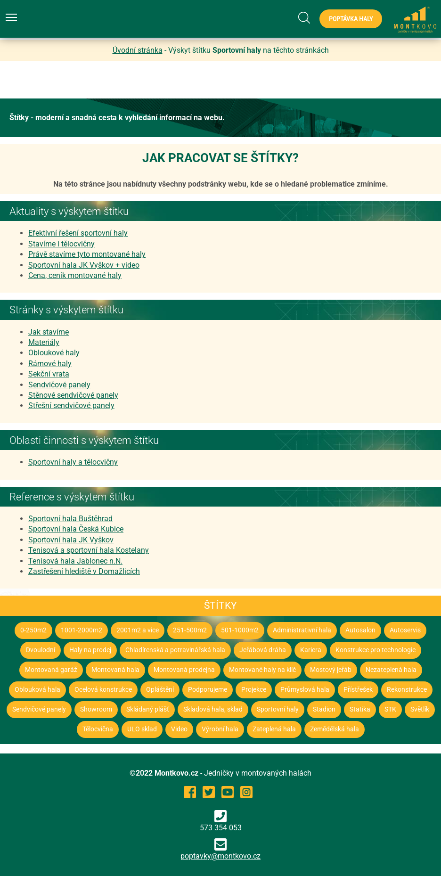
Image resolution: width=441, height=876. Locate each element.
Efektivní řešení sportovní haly (78, 233)
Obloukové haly (54, 352)
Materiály (43, 342)
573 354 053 (221, 821)
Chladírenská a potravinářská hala (175, 650)
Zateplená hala (274, 729)
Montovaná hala (115, 670)
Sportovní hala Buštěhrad (70, 518)
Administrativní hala (302, 630)
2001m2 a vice (137, 630)
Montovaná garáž (51, 670)
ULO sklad (142, 729)
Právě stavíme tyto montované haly (87, 254)
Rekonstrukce (407, 690)
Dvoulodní (40, 650)
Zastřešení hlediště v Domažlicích (84, 571)
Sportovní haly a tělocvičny (73, 462)
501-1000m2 (240, 630)
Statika (360, 709)
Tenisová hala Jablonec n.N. (75, 561)
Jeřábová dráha (262, 650)
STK (390, 709)
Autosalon (360, 630)
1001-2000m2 (81, 630)
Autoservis (405, 630)
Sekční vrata (48, 373)
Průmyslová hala (304, 690)
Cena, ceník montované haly (75, 275)
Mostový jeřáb (330, 670)
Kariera (310, 650)
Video (179, 729)
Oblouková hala (37, 690)
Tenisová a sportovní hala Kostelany (88, 550)
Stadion (324, 709)
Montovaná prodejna (184, 670)
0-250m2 (33, 630)
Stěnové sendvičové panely (73, 395)
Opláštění (160, 690)
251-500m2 (190, 630)
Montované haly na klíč (262, 670)
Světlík (419, 709)
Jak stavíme (48, 331)
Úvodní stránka (138, 50)
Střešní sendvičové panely (71, 405)
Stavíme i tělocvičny (61, 243)
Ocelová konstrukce (103, 690)
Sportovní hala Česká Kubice (75, 528)
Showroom (96, 709)
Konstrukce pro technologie (375, 650)
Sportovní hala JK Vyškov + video (83, 265)
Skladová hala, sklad (213, 709)
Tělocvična (97, 729)
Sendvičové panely (59, 384)
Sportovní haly (278, 709)
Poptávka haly (351, 19)
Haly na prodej (90, 650)
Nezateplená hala (391, 670)
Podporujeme (207, 690)
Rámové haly (50, 363)
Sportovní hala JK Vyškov (71, 539)
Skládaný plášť (147, 709)
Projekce (253, 690)
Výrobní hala (220, 729)
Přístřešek (358, 690)
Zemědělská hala (334, 729)
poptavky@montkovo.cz (220, 855)
